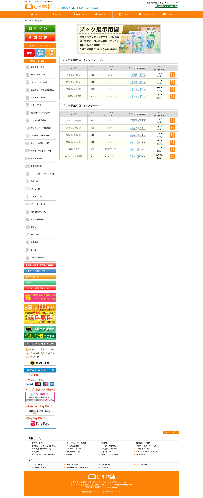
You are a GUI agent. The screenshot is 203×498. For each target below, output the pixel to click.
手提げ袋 (31, 181)
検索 (29, 53)
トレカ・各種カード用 (36, 143)
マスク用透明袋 (34, 219)
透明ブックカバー (39, 443)
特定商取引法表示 (39, 467)
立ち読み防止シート (109, 449)
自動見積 (50, 53)
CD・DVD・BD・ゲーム (37, 135)
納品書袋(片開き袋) (35, 212)
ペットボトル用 (34, 196)
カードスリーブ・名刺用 (76, 443)
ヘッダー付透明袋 (108, 446)
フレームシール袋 (73, 449)
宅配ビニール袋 (34, 257)
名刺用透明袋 (33, 166)
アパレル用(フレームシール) (39, 174)
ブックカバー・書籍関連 (37, 128)
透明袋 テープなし (35, 75)
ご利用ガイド (65, 8)
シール (30, 250)
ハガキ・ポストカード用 (37, 151)
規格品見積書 (40, 53)
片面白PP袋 (106, 452)
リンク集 (105, 467)
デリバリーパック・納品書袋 (43, 454)
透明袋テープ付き (143, 443)
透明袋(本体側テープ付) (37, 113)
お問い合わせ (141, 465)
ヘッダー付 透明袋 (35, 120)
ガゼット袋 (32, 189)
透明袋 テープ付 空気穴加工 (39, 90)
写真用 (104, 443)
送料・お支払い (72, 465)
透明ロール (32, 235)
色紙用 (69, 454)
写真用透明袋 (33, 158)
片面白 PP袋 (32, 105)
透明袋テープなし (73, 452)
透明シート (32, 227)
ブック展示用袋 (72, 446)
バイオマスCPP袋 (34, 97)
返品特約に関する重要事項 (77, 467)
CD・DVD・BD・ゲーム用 (147, 452)
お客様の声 (79, 8)
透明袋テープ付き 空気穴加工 (44, 446)
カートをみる (93, 8)
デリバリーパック (34, 204)
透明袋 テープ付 (34, 67)
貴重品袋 (31, 242)
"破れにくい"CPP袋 (35, 82)
